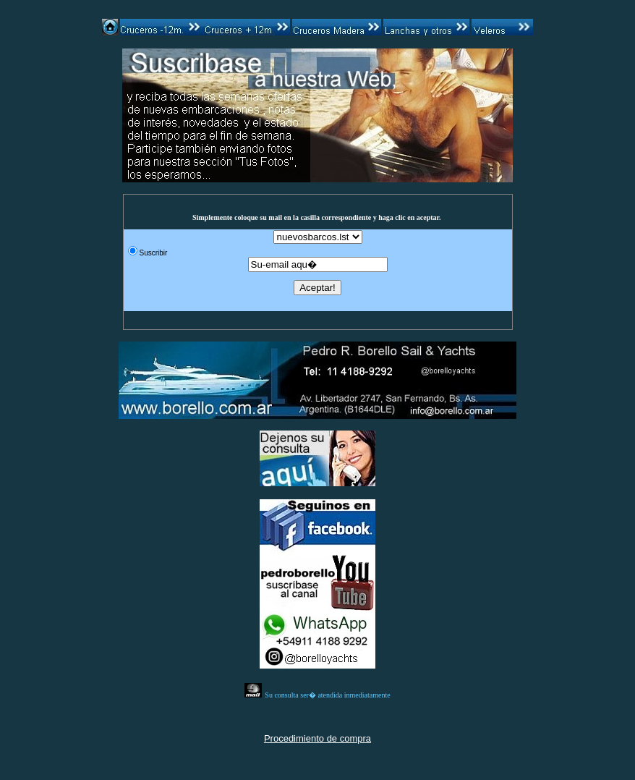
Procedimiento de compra (317, 738)
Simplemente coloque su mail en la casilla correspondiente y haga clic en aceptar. (317, 217)
